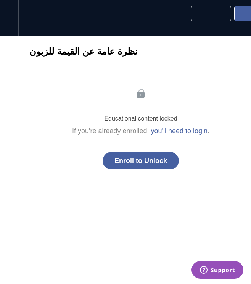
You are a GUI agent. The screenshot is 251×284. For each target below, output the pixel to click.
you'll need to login (179, 131)
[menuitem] (32, 18)
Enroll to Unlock (140, 161)
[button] (9, 18)
